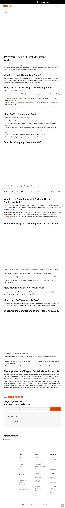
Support (21, 478)
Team (20, 461)
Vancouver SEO (8, 216)
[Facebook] (37, 2)
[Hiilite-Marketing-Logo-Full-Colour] (7, 6)
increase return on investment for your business (37, 359)
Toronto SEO (37, 492)
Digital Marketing (38, 461)
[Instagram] (41, 2)
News (20, 468)
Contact (21, 470)
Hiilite (16, 421)
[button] (57, 6)
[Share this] (12, 397)
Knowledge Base (22, 480)
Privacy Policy (22, 487)
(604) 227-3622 (53, 482)
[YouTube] (44, 2)
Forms (20, 482)
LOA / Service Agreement (24, 489)
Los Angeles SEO (38, 483)
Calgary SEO (37, 490)
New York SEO (38, 486)
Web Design (37, 468)
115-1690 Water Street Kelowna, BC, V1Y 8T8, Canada (54, 459)
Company (21, 457)
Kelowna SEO (54, 214)
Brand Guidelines (22, 484)
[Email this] (9, 397)
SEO (35, 459)
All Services (37, 457)
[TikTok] (46, 2)
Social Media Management (40, 470)
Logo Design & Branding (40, 466)
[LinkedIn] (47, 2)
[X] (39, 2)
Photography (37, 473)
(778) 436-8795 (53, 478)
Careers (20, 466)
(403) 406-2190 (53, 490)
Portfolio (21, 464)
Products (21, 459)
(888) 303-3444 (53, 469)
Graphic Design (38, 464)
